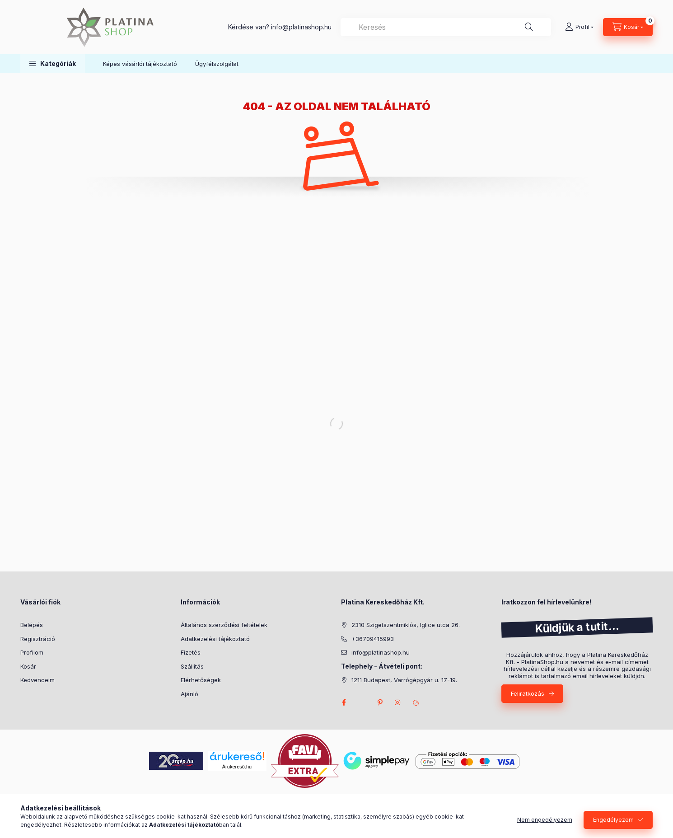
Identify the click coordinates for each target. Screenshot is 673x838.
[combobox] (446, 27)
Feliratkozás (527, 693)
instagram (398, 702)
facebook (344, 702)
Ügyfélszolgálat (216, 63)
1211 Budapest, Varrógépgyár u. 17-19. (404, 680)
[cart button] (628, 27)
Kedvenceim (37, 680)
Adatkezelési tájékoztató (215, 638)
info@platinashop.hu (380, 652)
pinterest (380, 702)
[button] (52, 63)
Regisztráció (37, 638)
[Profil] (579, 27)
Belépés (31, 624)
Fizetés (191, 652)
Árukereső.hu (237, 766)
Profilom (31, 652)
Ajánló (189, 694)
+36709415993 (372, 638)
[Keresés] (529, 27)
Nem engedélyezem (544, 819)
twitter (362, 702)
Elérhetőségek (201, 680)
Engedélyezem (613, 819)
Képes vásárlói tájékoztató (140, 63)
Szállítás (192, 666)
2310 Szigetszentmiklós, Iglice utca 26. (405, 624)
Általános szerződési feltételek (224, 624)
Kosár (28, 666)
